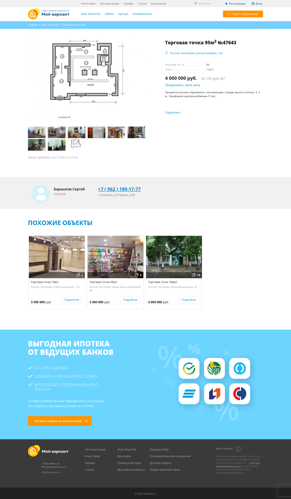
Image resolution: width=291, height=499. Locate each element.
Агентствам (88, 3)
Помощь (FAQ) (159, 449)
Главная (32, 24)
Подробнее (71, 300)
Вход (259, 3)
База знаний (158, 3)
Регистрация (237, 3)
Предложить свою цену (182, 85)
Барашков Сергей (69, 189)
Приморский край (129, 463)
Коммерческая (142, 14)
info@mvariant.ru (50, 472)
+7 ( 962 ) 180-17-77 (119, 189)
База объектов (90, 14)
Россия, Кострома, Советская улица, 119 (55, 287)
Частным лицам (109, 3)
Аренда (123, 14)
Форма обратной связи (165, 469)
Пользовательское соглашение (170, 456)
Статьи (142, 3)
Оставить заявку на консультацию (58, 421)
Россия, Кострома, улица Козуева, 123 (196, 53)
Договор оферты (161, 463)
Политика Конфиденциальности (238, 464)
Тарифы (128, 3)
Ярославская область (131, 469)
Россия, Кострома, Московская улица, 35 (172, 287)
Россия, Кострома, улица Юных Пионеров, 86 (115, 288)
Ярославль (124, 456)
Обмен (109, 14)
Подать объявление (242, 14)
